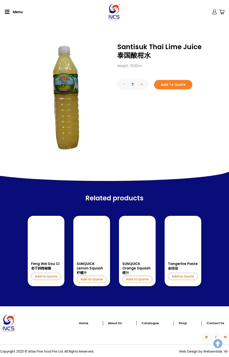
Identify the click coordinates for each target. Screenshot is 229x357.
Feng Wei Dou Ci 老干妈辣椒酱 (45, 266)
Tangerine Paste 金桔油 (183, 266)
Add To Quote (173, 84)
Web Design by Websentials (200, 351)
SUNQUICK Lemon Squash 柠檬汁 (90, 268)
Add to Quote (46, 276)
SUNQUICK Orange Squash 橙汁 (136, 268)
